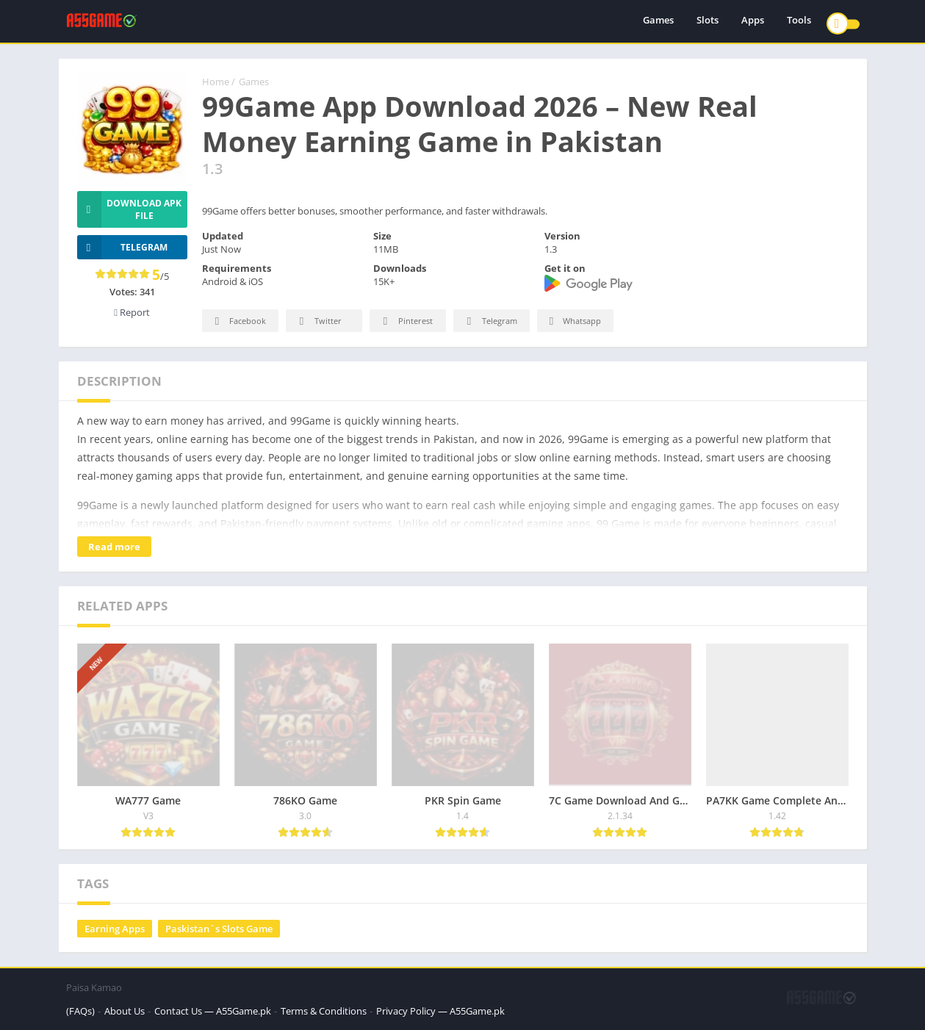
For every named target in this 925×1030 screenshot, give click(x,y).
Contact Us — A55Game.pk (212, 1011)
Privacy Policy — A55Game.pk (440, 1011)
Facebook (238, 321)
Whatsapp (573, 321)
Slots (708, 22)
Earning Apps (114, 928)
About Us (124, 1011)
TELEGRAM (122, 247)
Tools (799, 22)
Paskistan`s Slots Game (219, 928)
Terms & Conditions (324, 1011)
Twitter (318, 321)
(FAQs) (80, 1011)
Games (658, 22)
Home (215, 81)
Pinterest (405, 321)
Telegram (489, 321)
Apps (752, 22)
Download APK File (129, 209)
